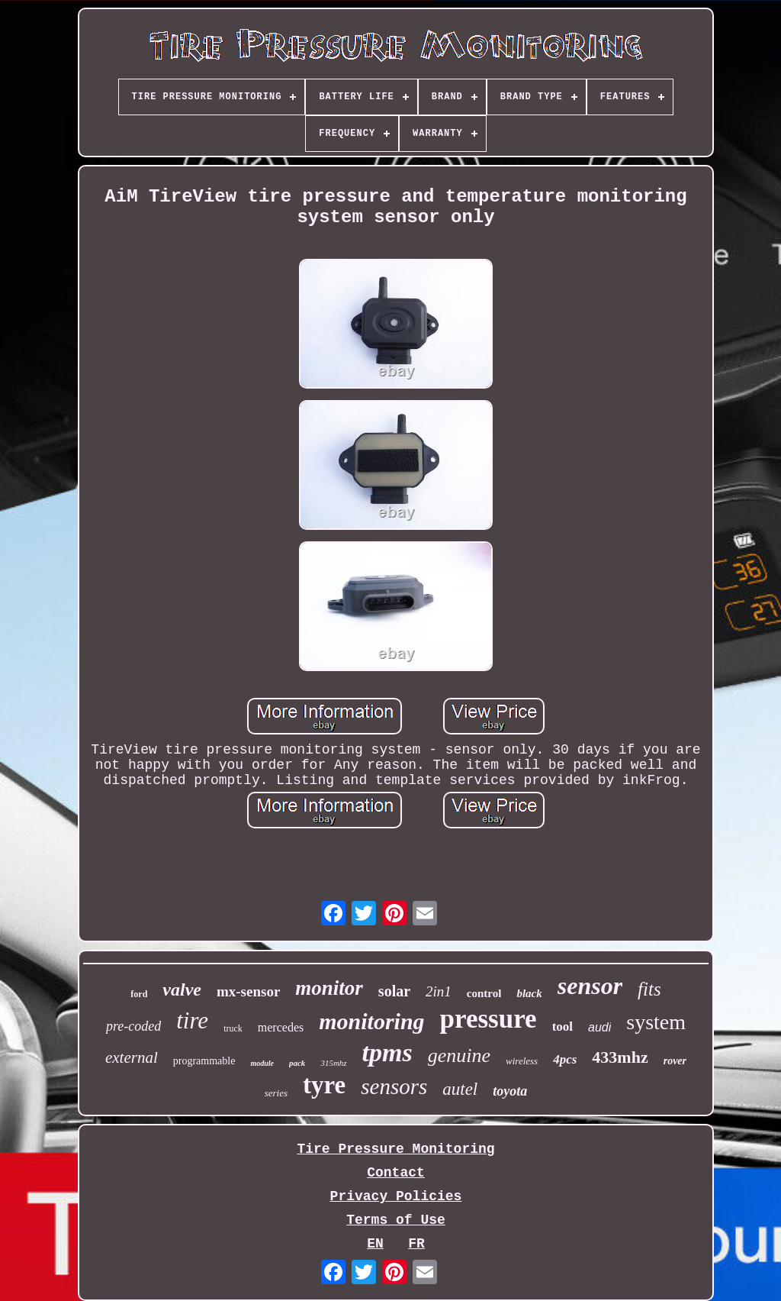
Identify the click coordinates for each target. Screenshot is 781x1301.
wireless (522, 1061)
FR (416, 1243)
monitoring (371, 1021)
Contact (396, 1172)
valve (181, 989)
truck (233, 1028)
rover (675, 1061)
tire (192, 1020)
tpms (387, 1052)
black (529, 993)
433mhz (620, 1057)
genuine (459, 1055)
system (656, 1022)
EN (375, 1243)
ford (138, 994)
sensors (394, 1086)
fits (649, 989)
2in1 (439, 991)
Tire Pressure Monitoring (395, 1149)
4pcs (565, 1059)
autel (459, 1089)
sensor (590, 985)
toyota (510, 1091)
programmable (204, 1061)
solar (394, 991)
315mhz (333, 1062)
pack (297, 1062)
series (276, 1093)
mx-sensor (248, 991)
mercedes (281, 1027)
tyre (324, 1085)
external (131, 1057)
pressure (488, 1019)
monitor (329, 988)
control (484, 993)
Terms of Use (395, 1220)
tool (562, 1026)
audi (599, 1027)
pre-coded (133, 1026)
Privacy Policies (396, 1196)
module (262, 1063)
